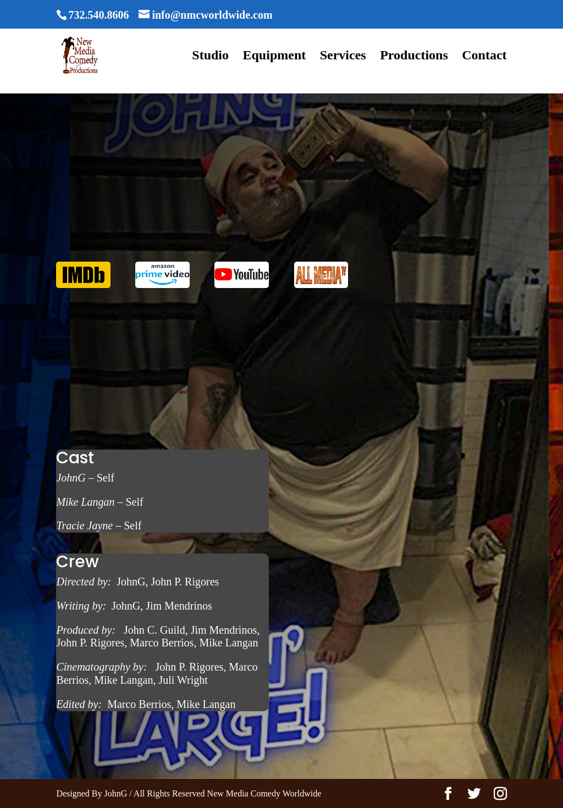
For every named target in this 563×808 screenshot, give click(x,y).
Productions (414, 56)
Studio (210, 56)
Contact (484, 56)
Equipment (274, 56)
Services (343, 56)
